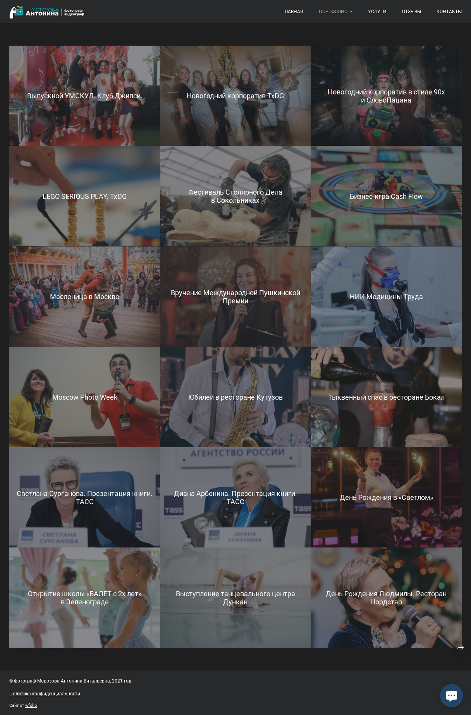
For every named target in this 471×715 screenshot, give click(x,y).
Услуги (377, 11)
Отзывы (411, 11)
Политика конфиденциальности (44, 693)
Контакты (449, 11)
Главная (292, 11)
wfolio (31, 705)
